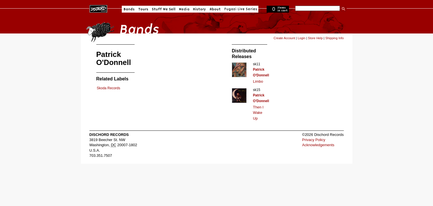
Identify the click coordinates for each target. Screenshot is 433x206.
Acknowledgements (318, 145)
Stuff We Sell (163, 9)
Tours (143, 9)
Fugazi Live (240, 9)
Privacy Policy (313, 140)
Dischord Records (98, 8)
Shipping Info (334, 38)
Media (184, 9)
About (215, 9)
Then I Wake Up (258, 112)
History (199, 9)
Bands (129, 9)
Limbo (258, 81)
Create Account (284, 38)
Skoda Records (108, 88)
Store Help (315, 38)
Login (301, 38)
